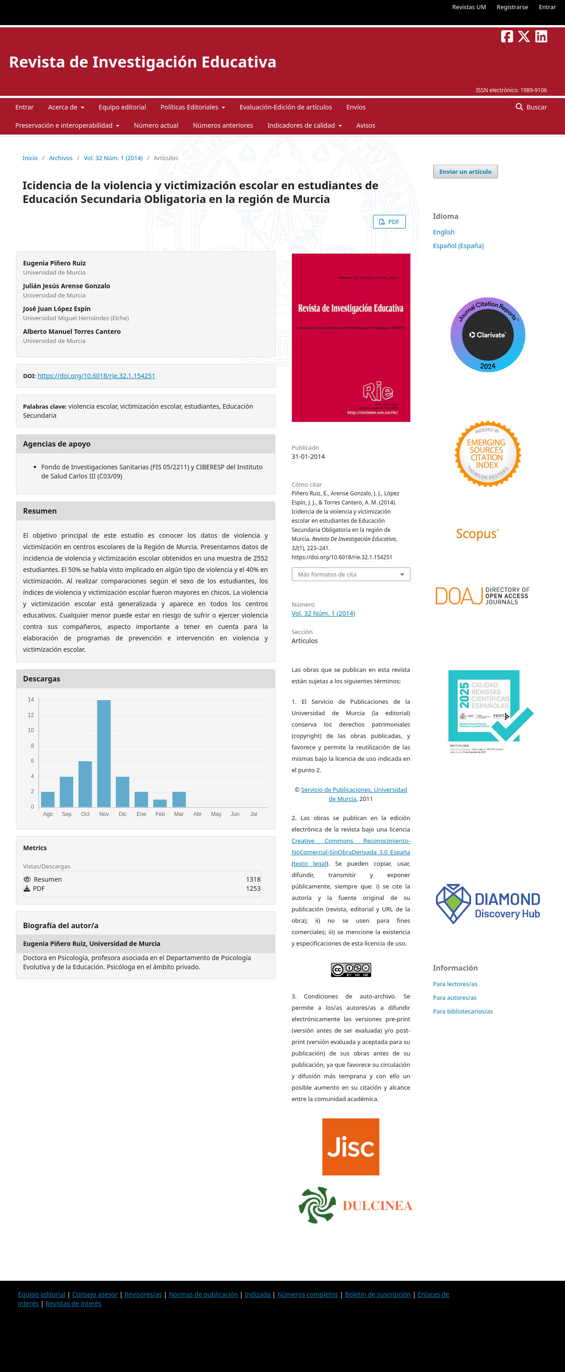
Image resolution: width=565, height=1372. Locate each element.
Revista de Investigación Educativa (143, 61)
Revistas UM (469, 7)
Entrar (547, 7)
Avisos (365, 125)
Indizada (258, 1294)
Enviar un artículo (466, 171)
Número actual (156, 125)
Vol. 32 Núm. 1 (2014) (113, 158)
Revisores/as (143, 1294)
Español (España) (458, 245)
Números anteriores (223, 125)
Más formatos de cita (327, 574)
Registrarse (512, 7)
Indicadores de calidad (302, 125)
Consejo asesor (95, 1294)
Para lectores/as (455, 984)
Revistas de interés (73, 1303)
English (444, 232)
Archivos (61, 158)
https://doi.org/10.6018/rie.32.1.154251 (96, 375)
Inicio (30, 158)
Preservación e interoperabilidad (65, 125)
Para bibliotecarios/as (463, 1011)
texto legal (309, 863)
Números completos (307, 1294)
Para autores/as (455, 997)
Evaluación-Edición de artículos (285, 107)
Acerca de (63, 107)
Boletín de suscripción (377, 1294)
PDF (393, 222)
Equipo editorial (122, 107)
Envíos (356, 107)
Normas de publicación (203, 1294)
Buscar (536, 107)
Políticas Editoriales (190, 107)
